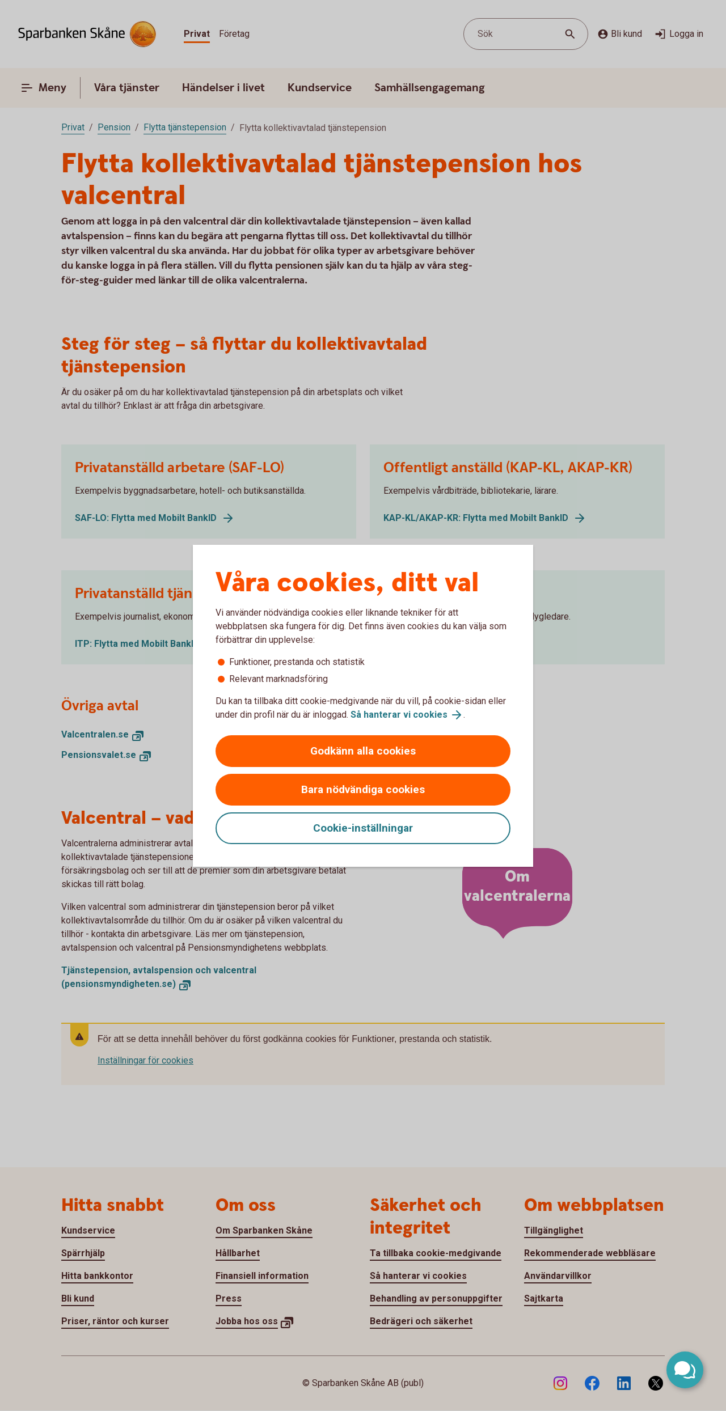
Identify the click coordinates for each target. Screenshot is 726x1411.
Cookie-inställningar (363, 827)
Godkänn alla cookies (363, 750)
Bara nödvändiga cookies (363, 789)
